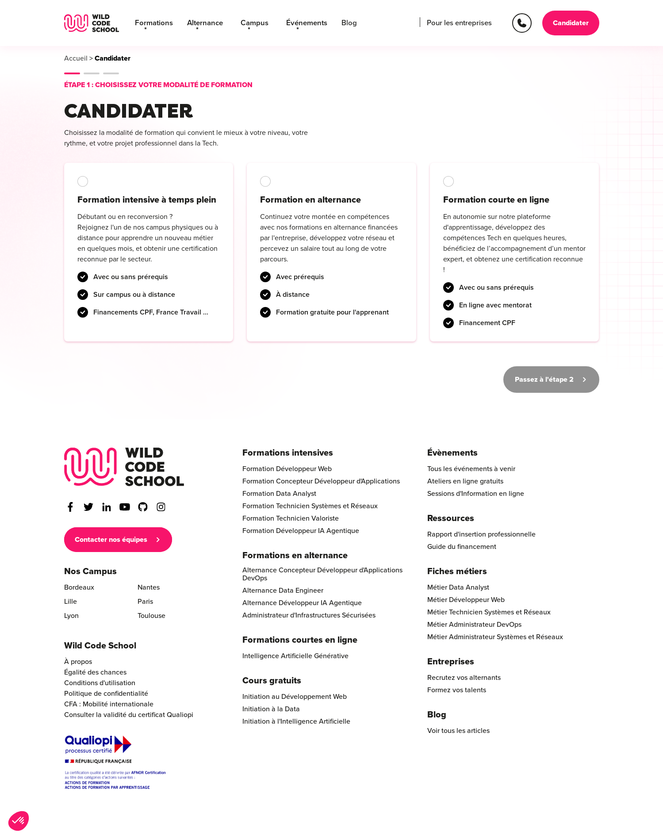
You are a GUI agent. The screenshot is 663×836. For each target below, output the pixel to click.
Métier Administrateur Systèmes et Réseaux (495, 637)
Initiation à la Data (271, 709)
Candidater (571, 23)
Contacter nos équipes (111, 539)
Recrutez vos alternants (464, 678)
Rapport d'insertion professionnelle (481, 534)
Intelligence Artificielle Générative (295, 656)
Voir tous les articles (458, 731)
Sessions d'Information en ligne (475, 494)
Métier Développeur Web (466, 600)
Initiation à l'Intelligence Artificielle (296, 721)
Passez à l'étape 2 (544, 379)
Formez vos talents (456, 690)
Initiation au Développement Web (294, 697)
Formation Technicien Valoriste (290, 518)
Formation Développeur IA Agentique (300, 531)
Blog (339, 23)
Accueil (76, 58)
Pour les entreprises (461, 23)
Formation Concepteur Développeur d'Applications (321, 481)
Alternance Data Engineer (282, 590)
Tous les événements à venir (471, 469)
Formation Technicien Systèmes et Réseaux (310, 506)
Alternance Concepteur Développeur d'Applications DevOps (322, 574)
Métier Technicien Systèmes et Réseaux (489, 612)
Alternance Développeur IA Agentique (302, 603)
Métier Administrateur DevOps (474, 625)
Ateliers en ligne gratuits (465, 481)
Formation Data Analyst (279, 494)
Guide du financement (461, 547)
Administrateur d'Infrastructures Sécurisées (309, 615)
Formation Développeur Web (287, 469)
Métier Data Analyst (458, 587)
